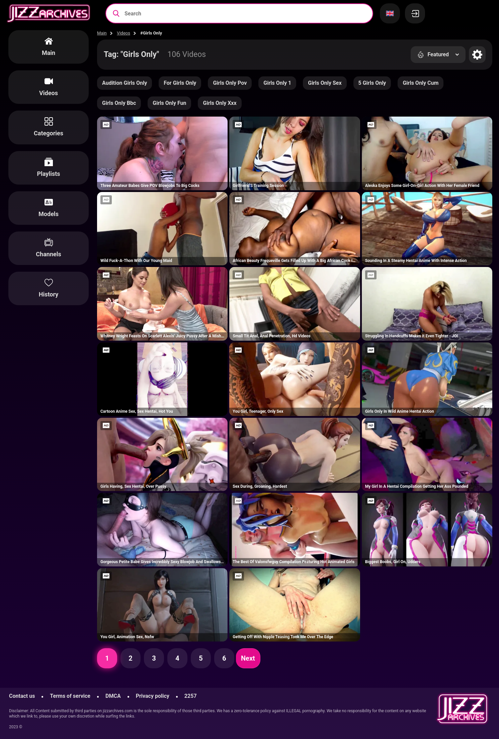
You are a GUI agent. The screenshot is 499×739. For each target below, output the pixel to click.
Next (248, 658)
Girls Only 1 (277, 83)
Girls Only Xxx (219, 103)
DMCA (113, 696)
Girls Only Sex (324, 83)
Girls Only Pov (230, 83)
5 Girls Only (372, 83)
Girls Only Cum (420, 83)
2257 (190, 696)
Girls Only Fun (169, 103)
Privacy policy (152, 696)
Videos (123, 33)
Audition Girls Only (124, 83)
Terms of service (70, 696)
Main (102, 33)
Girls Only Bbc (119, 103)
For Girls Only (180, 83)
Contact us (22, 696)
